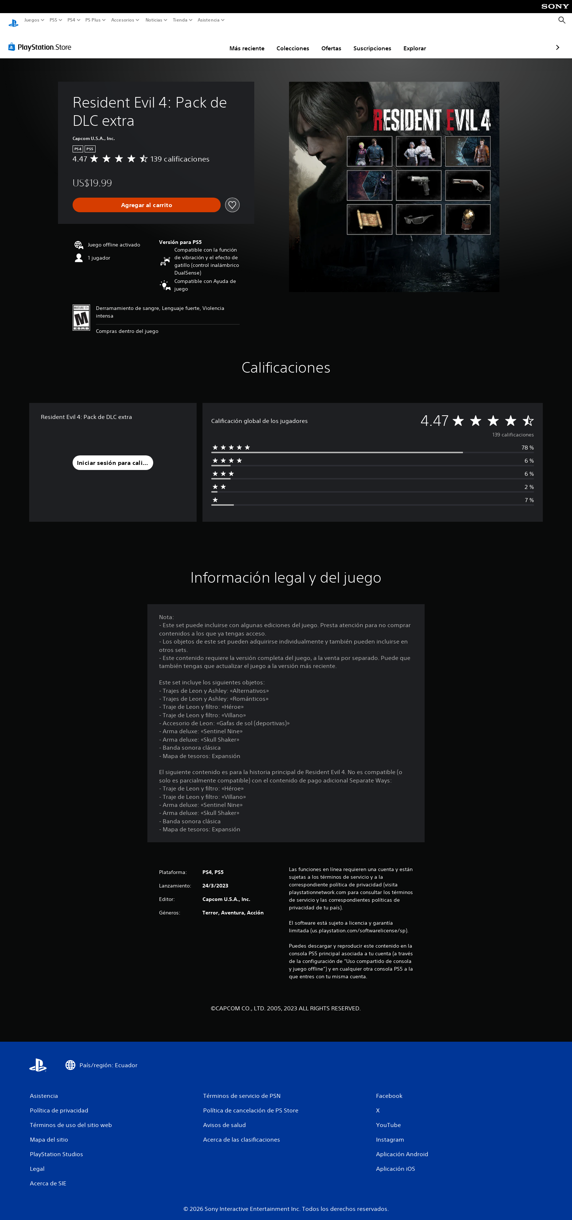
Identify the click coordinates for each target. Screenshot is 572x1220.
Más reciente (204, 41)
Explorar (372, 41)
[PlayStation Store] (42, 40)
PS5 (53, 20)
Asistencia (209, 20)
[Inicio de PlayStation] (13, 20)
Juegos (31, 20)
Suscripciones (330, 41)
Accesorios (122, 20)
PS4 (71, 20)
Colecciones (250, 41)
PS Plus (92, 20)
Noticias (153, 20)
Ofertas (289, 41)
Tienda (180, 20)
